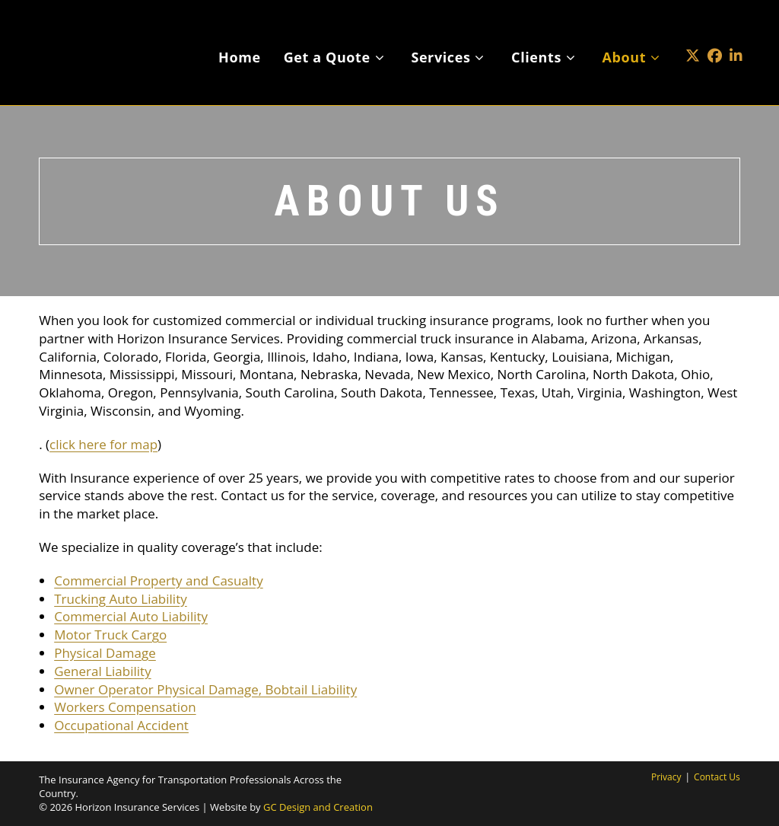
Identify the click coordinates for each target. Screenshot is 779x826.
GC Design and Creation (318, 807)
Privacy (666, 776)
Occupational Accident (121, 725)
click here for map (103, 444)
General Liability (102, 671)
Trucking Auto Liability (120, 599)
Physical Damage (105, 653)
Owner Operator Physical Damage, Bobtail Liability (205, 689)
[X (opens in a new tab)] (693, 33)
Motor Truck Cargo (110, 634)
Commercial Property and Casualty (158, 580)
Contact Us (717, 776)
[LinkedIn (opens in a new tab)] (736, 33)
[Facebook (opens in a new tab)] (715, 33)
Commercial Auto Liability (131, 616)
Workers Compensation (125, 707)
